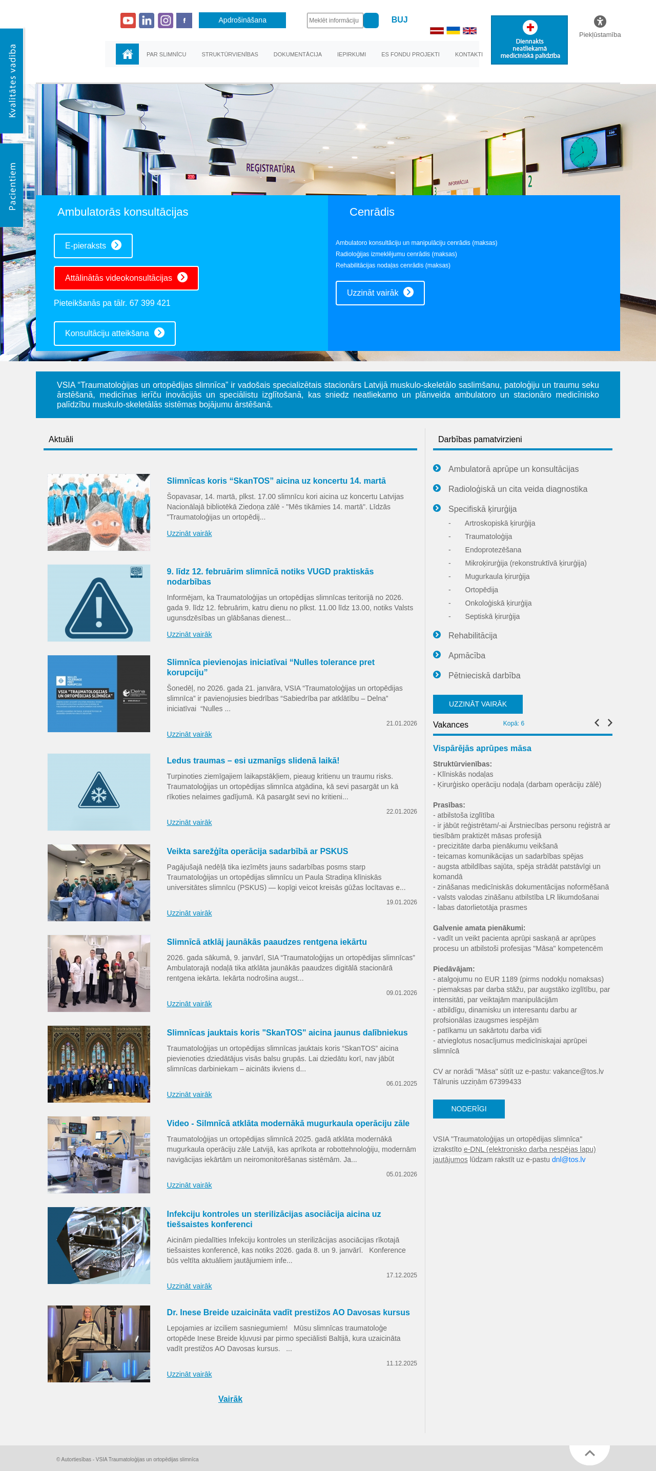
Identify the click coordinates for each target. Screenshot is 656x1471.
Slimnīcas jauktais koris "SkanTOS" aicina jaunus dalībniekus (287, 1032)
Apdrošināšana (242, 20)
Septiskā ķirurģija (484, 616)
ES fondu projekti (410, 54)
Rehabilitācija (465, 636)
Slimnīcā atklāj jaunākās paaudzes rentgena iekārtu (267, 942)
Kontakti (469, 54)
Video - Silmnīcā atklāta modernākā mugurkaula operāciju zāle (288, 1123)
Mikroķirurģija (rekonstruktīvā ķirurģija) (517, 563)
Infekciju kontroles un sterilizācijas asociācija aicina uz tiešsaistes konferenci (274, 1219)
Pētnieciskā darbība (477, 676)
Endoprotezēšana (484, 550)
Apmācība (459, 656)
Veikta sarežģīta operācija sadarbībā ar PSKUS (257, 851)
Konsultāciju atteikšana (115, 332)
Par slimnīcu (166, 54)
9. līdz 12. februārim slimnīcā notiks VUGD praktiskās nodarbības (270, 576)
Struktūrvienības (229, 54)
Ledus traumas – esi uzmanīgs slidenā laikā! (253, 760)
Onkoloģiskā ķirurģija (490, 603)
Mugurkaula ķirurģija (489, 576)
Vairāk (230, 1399)
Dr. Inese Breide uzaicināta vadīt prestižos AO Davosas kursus (288, 1312)
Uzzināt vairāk (380, 292)
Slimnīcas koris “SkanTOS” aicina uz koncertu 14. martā (276, 480)
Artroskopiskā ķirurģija (492, 523)
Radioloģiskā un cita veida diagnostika (510, 489)
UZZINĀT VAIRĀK (478, 704)
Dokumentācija (298, 54)
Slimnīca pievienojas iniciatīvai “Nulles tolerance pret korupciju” (271, 667)
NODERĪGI (468, 1109)
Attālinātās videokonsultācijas (126, 277)
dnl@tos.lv (569, 1159)
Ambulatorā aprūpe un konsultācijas (506, 469)
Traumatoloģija (480, 536)
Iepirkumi (351, 54)
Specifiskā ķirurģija (475, 509)
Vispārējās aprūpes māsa (482, 748)
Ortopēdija (473, 590)
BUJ (400, 19)
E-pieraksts (93, 245)
